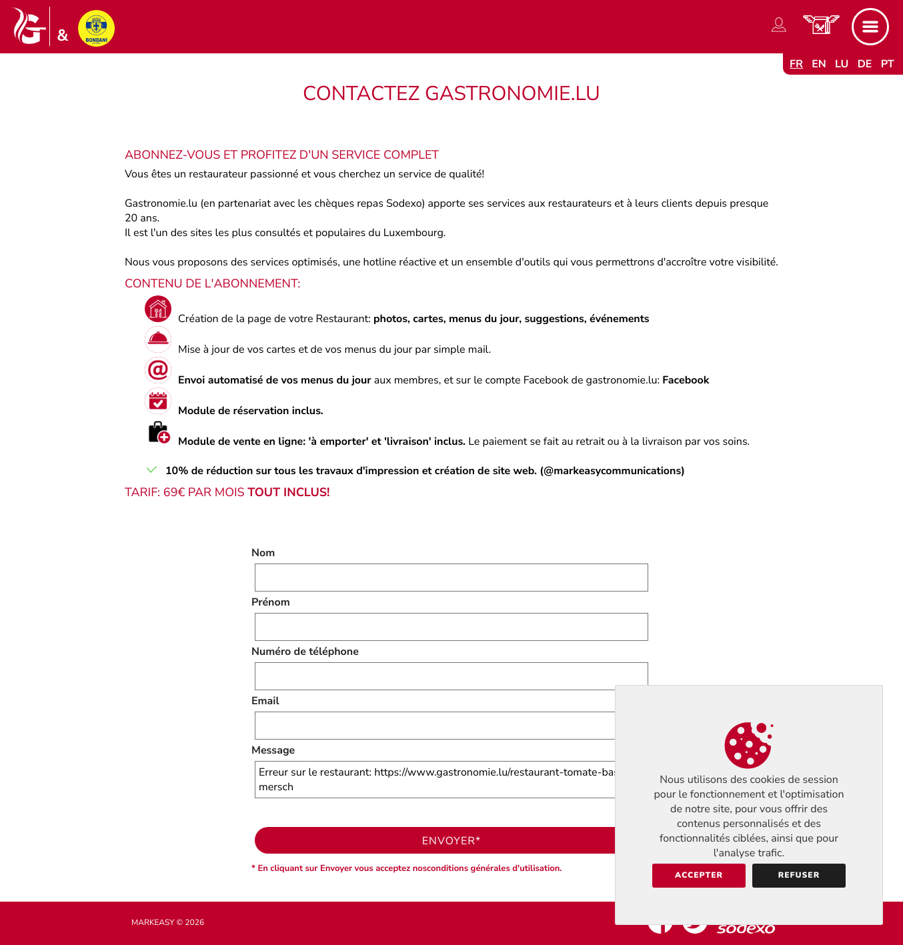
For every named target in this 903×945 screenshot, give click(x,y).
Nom (263, 553)
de (865, 64)
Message (273, 750)
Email (265, 701)
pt (887, 64)
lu (841, 64)
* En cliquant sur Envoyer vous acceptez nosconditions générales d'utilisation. (406, 868)
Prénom (270, 602)
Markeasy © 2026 (167, 923)
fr (796, 64)
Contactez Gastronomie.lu (451, 93)
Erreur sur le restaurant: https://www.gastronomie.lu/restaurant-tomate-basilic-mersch (451, 779)
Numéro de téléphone (305, 651)
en (819, 64)
